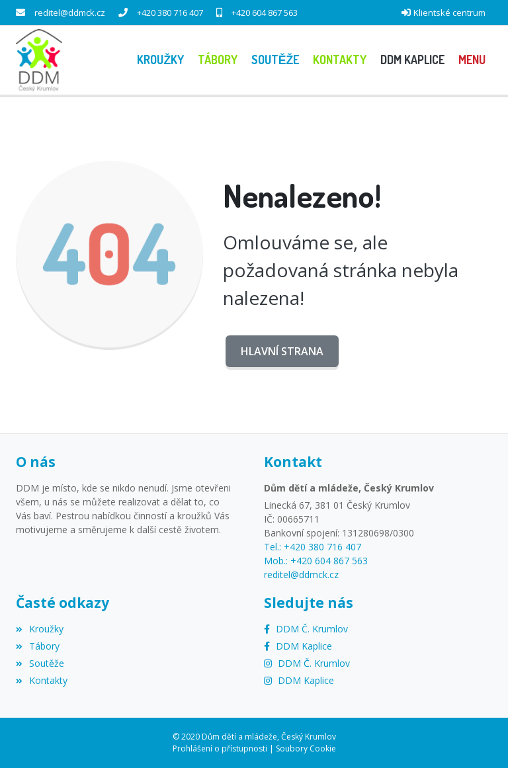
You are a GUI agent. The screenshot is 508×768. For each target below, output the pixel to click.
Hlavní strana (282, 351)
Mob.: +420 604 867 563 (316, 560)
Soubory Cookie (306, 748)
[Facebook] (306, 628)
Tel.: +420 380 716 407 (312, 546)
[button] (471, 59)
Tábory (38, 646)
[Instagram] (307, 663)
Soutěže (40, 663)
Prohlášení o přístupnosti (220, 748)
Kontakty (41, 680)
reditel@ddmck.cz (69, 13)
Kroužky (40, 628)
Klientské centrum (449, 13)
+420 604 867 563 (265, 13)
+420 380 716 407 (170, 13)
